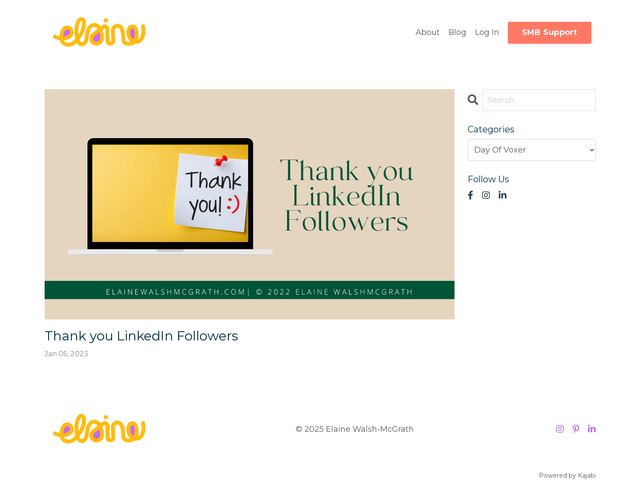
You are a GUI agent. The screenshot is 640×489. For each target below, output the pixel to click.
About (428, 32)
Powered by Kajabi (567, 475)
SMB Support (549, 32)
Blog (457, 32)
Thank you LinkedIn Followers (141, 336)
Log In (487, 32)
